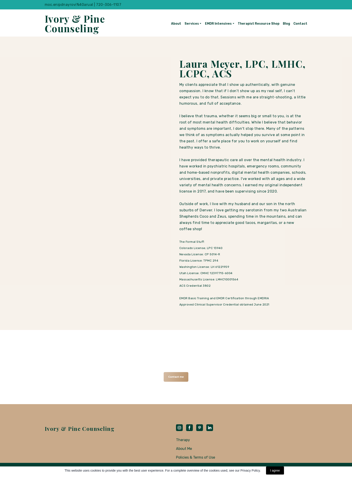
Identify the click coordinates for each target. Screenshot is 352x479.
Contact (300, 24)
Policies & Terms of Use (195, 457)
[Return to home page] (77, 23)
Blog (286, 24)
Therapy (183, 440)
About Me (184, 448)
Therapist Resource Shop (258, 24)
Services (192, 24)
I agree (275, 470)
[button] (176, 377)
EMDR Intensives (218, 24)
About (176, 24)
